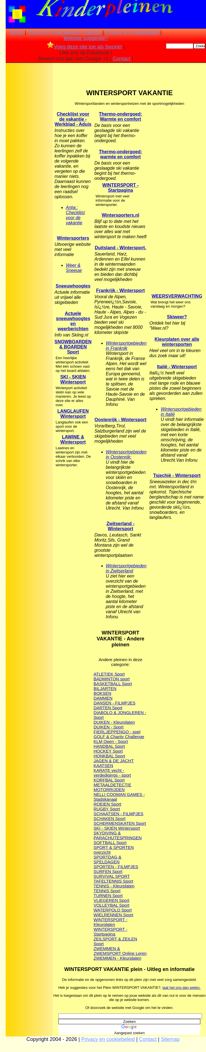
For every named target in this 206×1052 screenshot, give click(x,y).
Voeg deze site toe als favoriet (84, 47)
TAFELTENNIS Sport (113, 881)
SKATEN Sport (132, 823)
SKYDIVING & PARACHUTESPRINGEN (118, 835)
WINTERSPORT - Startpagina (110, 931)
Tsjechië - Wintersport (177, 475)
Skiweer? (177, 316)
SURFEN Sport (108, 871)
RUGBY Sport (107, 808)
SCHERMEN (106, 823)
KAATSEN (103, 765)
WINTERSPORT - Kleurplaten (110, 922)
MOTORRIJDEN (109, 789)
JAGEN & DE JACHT (114, 760)
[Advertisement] (29, 153)
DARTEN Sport (108, 707)
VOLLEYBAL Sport (111, 905)
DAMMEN (103, 698)
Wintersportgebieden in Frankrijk (126, 346)
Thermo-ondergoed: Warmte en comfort (120, 117)
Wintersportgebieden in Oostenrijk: (126, 454)
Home (17, 32)
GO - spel (131, 731)
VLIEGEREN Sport (111, 900)
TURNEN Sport (108, 895)
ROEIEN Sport (107, 804)
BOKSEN (103, 693)
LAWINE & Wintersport (73, 439)
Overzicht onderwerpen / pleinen (64, 32)
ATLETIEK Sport (109, 674)
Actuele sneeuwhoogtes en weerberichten (73, 321)
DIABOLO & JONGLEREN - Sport (120, 715)
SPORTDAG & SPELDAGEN (107, 859)
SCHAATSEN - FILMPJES (119, 813)
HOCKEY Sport (108, 751)
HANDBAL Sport (109, 746)
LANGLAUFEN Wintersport (73, 414)
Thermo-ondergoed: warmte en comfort (120, 154)
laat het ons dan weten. (182, 987)
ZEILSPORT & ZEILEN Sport (115, 941)
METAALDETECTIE (112, 784)
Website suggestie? (86, 38)
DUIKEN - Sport (109, 727)
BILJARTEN (105, 688)
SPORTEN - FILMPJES (116, 866)
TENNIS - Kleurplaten (114, 885)
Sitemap (170, 1039)
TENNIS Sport (107, 890)
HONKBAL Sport (109, 755)
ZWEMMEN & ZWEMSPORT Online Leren (120, 951)
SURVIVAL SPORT (112, 876)
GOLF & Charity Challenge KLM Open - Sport (119, 739)
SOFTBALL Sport (110, 842)
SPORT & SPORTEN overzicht (114, 850)
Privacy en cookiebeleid (132, 32)
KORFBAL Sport (109, 780)
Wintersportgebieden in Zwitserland (126, 568)
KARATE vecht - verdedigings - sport (112, 773)
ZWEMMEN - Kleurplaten (117, 958)
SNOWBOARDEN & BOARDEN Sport (73, 346)
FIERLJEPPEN (108, 731)
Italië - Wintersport (177, 366)
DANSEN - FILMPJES (115, 702)
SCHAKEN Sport (110, 818)
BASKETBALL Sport (113, 683)
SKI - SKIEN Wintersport (73, 379)
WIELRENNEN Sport (113, 914)
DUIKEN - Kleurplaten (114, 722)
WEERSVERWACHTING (177, 296)
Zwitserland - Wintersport (120, 526)
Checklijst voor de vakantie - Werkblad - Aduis (72, 119)
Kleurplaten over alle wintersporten (177, 342)
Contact (121, 58)
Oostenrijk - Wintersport (120, 419)
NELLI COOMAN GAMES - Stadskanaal (119, 797)
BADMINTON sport (112, 678)
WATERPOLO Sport (113, 910)
